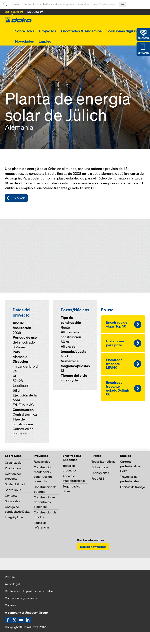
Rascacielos (42, 461)
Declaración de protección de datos (29, 591)
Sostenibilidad (15, 484)
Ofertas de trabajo (132, 487)
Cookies (10, 605)
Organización (14, 462)
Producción (13, 468)
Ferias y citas (100, 473)
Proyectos (47, 31)
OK (122, 4)
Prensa (10, 577)
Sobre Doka (24, 31)
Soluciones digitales (123, 31)
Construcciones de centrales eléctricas (45, 502)
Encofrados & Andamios (81, 31)
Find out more (107, 4)
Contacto (11, 495)
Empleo (45, 41)
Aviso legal (12, 584)
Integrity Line (14, 517)
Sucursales (12, 501)
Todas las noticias (103, 461)
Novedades (24, 41)
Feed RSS (97, 478)
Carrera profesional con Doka (131, 466)
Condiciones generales (21, 598)
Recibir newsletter (93, 547)
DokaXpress (100, 467)
